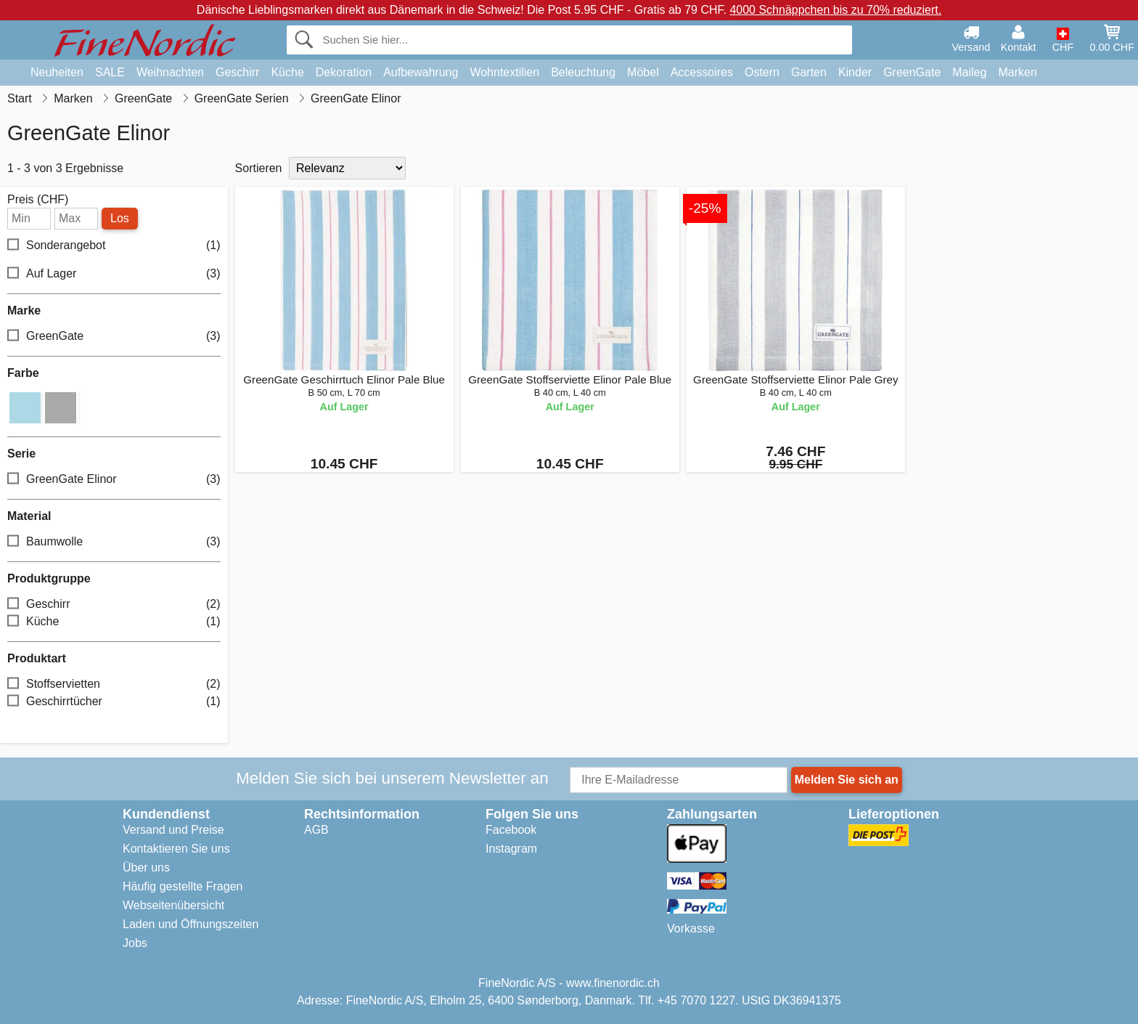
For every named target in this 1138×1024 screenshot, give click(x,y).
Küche (287, 72)
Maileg (969, 72)
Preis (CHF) (37, 200)
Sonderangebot (114, 246)
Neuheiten (56, 72)
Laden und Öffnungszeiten (190, 924)
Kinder (855, 72)
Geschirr (237, 72)
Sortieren (258, 168)
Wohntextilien (504, 72)
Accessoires (702, 72)
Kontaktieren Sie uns (176, 848)
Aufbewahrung (420, 72)
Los (119, 218)
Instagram (511, 848)
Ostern (762, 72)
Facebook (511, 830)
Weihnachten (170, 72)
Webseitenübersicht (173, 905)
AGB (316, 830)
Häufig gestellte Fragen (182, 886)
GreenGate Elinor (114, 480)
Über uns (146, 867)
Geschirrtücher (114, 702)
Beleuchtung (583, 72)
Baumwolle (114, 542)
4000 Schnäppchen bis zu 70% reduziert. (835, 10)
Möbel (643, 72)
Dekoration (344, 72)
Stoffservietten (114, 684)
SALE (110, 72)
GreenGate (912, 72)
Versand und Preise (173, 830)
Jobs (135, 943)
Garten (809, 72)
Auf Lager (114, 274)
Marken (1017, 72)
